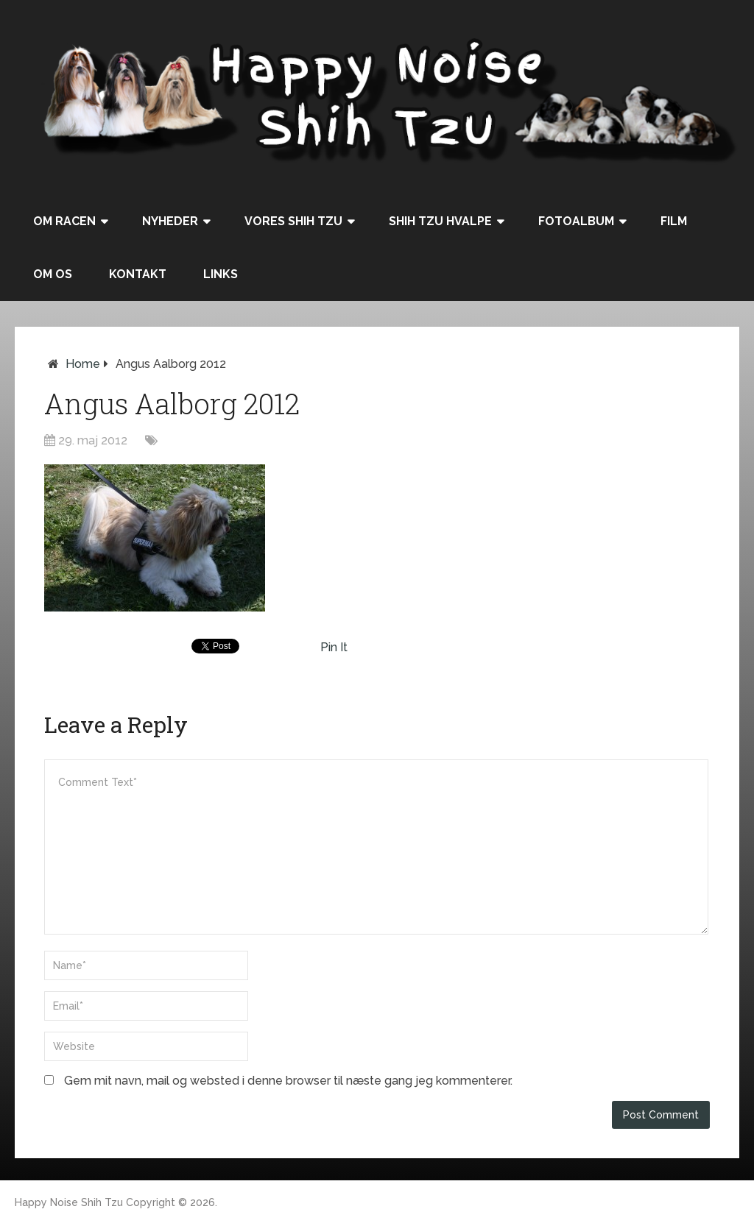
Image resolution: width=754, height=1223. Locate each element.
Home (83, 364)
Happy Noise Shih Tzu (69, 1202)
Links (220, 274)
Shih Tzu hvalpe (440, 221)
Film (673, 221)
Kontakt (137, 274)
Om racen (64, 221)
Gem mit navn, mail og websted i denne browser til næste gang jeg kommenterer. (288, 1081)
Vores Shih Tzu (293, 221)
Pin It (334, 647)
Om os (52, 274)
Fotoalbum (576, 221)
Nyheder (170, 221)
